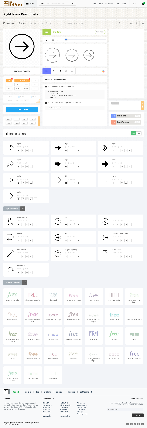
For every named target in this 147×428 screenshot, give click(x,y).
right (19, 144)
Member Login (46, 414)
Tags (37, 392)
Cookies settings (65, 416)
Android (26, 88)
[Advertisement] (126, 63)
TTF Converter (81, 403)
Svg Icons (13, 4)
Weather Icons (81, 407)
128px (33, 119)
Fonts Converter (47, 405)
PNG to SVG (45, 403)
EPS (18, 84)
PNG (35, 80)
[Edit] (22, 150)
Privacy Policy (46, 416)
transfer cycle (22, 217)
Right (115, 103)
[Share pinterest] (136, 23)
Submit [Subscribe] (137, 415)
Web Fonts (16, 392)
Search (73, 3)
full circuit (21, 266)
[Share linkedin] (141, 23)
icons (42, 4)
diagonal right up (71, 250)
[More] (35, 150)
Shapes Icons (64, 412)
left (113, 217)
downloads (22, 109)
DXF (9, 88)
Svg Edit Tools (64, 403)
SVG (9, 80)
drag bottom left (23, 250)
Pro (72, 71)
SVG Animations (22, 80)
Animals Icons (46, 407)
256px (9, 123)
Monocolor (10, 23)
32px (16, 119)
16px (8, 119)
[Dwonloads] (31, 150)
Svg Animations (81, 405)
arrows (23, 23)
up (65, 217)
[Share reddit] (125, 23)
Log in (134, 3)
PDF (9, 84)
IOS (35, 88)
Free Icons (28, 392)
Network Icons (64, 409)
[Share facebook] (120, 23)
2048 (32, 123)
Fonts (95, 4)
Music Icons (71, 392)
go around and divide (120, 234)
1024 (24, 123)
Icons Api (80, 412)
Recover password (82, 414)
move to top (116, 250)
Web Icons (47, 392)
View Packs (99, 32)
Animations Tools (65, 405)
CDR (26, 84)
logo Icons (59, 392)
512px (17, 123)
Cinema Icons (81, 409)
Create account (64, 414)
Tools (124, 4)
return (19, 234)
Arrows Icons (64, 407)
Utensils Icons (46, 412)
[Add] (18, 150)
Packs (118, 4)
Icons (101, 4)
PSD (35, 84)
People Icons (46, 409)
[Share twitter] (131, 23)
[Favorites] (26, 150)
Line (17, 88)
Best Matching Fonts (86, 392)
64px (24, 119)
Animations (109, 4)
